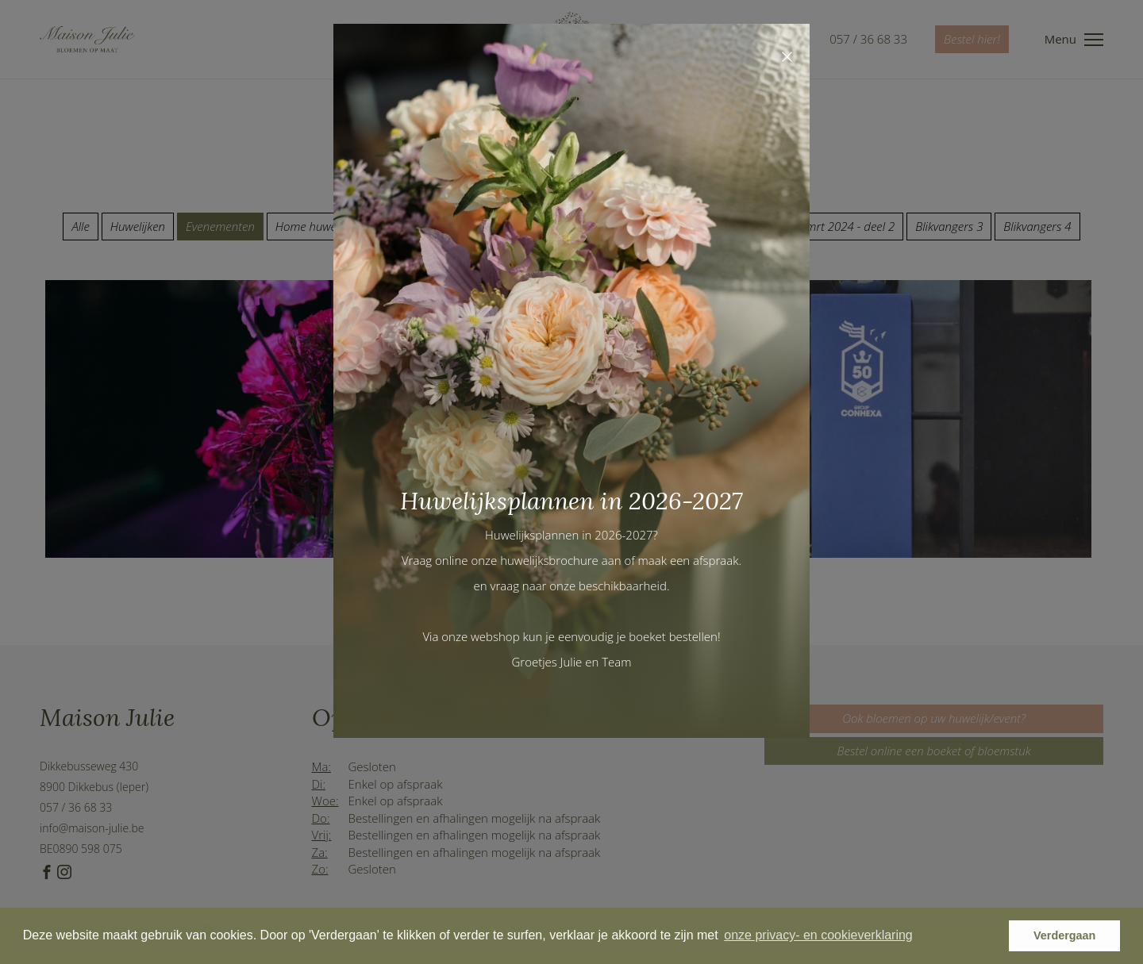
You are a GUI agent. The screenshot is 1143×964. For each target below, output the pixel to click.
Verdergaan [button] (1064, 935)
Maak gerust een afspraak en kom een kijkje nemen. (636, 692)
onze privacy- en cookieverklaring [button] (818, 935)
